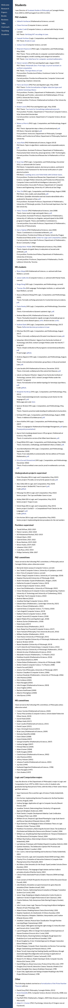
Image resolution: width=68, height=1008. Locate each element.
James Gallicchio (23, 278)
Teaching (5, 31)
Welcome (5, 5)
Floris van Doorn (23, 85)
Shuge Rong (21, 284)
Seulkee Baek (21, 324)
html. (33, 402)
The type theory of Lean (33, 71)
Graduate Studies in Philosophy (38, 10)
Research (5, 8)
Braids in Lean (30, 41)
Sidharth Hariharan (23, 21)
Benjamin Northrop (24, 392)
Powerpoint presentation (26, 429)
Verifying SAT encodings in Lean (36, 34)
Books (4, 16)
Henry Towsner (22, 211)
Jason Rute (20, 142)
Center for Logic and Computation (48, 238)
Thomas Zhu (21, 288)
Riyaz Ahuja (21, 271)
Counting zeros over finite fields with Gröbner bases (43, 175)
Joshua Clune (21, 45)
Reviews (4, 19)
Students (5, 34)
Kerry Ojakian (22, 230)
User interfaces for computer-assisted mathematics (43, 59)
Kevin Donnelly (22, 993)
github (29, 353)
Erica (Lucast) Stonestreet (26, 460)
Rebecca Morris (22, 123)
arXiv (41, 320)
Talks (3, 23)
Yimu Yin (20, 191)
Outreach (5, 27)
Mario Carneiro (22, 63)
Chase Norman (22, 25)
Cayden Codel (22, 29)
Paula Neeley (21, 306)
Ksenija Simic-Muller (24, 247)
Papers (4, 12)
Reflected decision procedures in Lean (35, 327)
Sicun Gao (20, 162)
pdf (58, 128)
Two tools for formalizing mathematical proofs (43, 109)
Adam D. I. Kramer (23, 1003)
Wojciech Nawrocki (24, 49)
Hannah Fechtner (23, 38)
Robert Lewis (21, 107)
